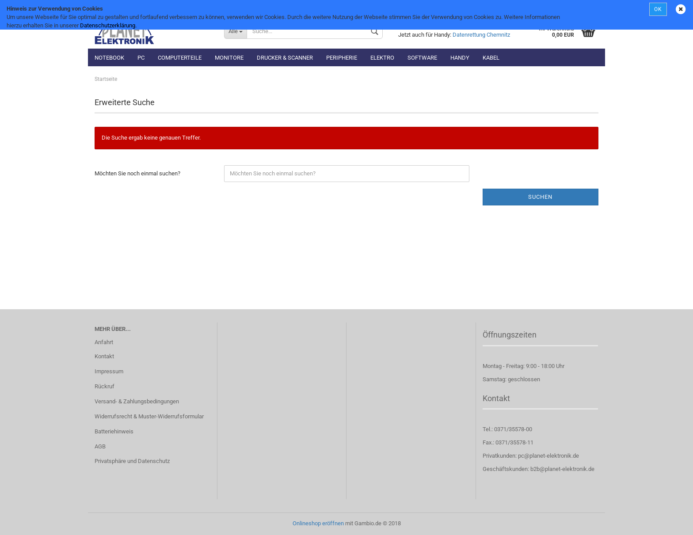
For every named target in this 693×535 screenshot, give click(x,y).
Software (422, 57)
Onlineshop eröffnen (318, 523)
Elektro (382, 57)
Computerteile (180, 57)
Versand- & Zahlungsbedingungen (137, 401)
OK (658, 9)
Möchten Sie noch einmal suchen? (137, 173)
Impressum (109, 371)
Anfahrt (104, 342)
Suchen (540, 197)
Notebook (109, 57)
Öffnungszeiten (510, 334)
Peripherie (341, 57)
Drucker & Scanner (285, 57)
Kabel (491, 57)
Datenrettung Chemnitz (481, 34)
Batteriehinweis (114, 431)
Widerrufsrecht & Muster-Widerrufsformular (149, 416)
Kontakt (104, 356)
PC (141, 57)
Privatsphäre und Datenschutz (132, 461)
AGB (100, 446)
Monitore (229, 57)
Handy (459, 57)
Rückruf (104, 386)
